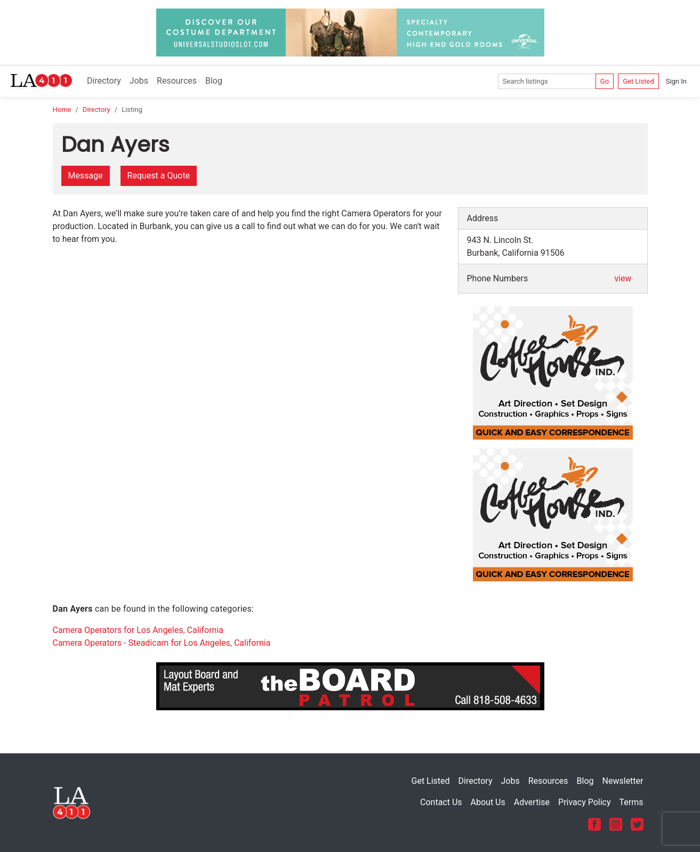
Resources (177, 81)
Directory (104, 81)
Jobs (139, 81)
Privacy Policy (584, 802)
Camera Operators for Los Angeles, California (138, 630)
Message (85, 176)
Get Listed (638, 81)
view (622, 278)
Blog (213, 81)
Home (62, 109)
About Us (488, 802)
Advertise (532, 802)
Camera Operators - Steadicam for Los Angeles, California (162, 643)
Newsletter (622, 781)
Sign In (676, 81)
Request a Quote (158, 176)
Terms (631, 802)
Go (604, 81)
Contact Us (441, 802)
